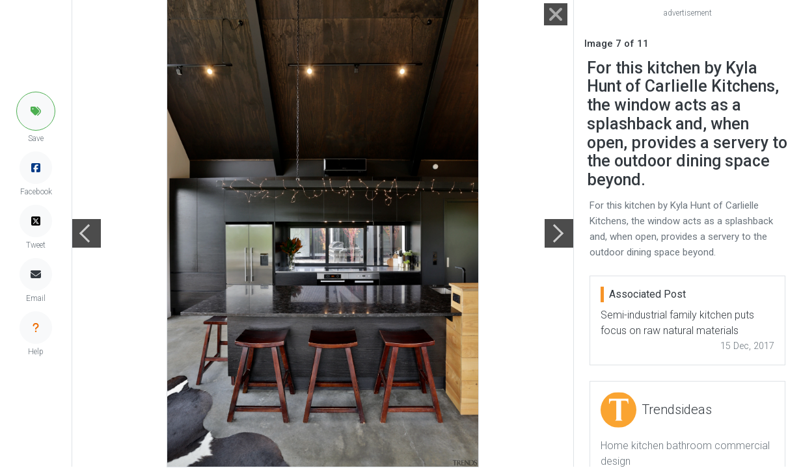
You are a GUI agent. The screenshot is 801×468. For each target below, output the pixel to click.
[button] (35, 111)
